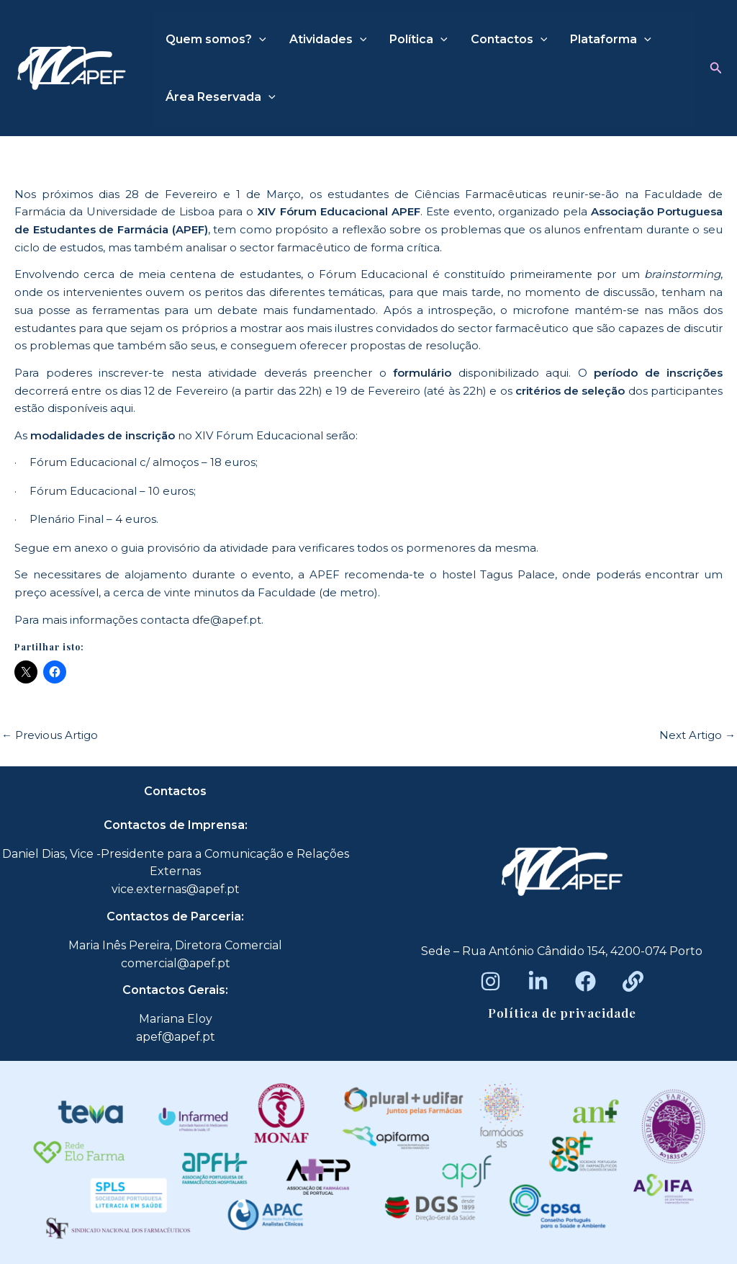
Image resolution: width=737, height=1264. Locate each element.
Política (418, 39)
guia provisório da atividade (194, 548)
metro (357, 592)
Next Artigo (697, 735)
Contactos (509, 39)
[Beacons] (633, 981)
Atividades (328, 39)
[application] (259, 39)
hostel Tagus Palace (498, 574)
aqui (557, 373)
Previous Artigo (49, 735)
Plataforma (610, 39)
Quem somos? (216, 39)
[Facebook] (585, 981)
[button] (716, 68)
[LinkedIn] (538, 981)
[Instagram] (490, 981)
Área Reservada (221, 97)
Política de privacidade (562, 1013)
